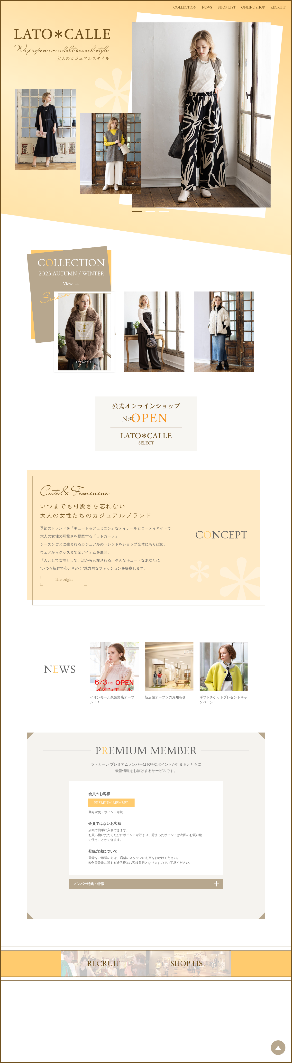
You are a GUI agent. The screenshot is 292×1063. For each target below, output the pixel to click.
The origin (64, 579)
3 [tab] (164, 211)
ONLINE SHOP (253, 7)
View (68, 284)
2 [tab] (150, 211)
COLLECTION (184, 7)
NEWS (207, 7)
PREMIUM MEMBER (111, 803)
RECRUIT (278, 7)
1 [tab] (137, 211)
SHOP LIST (227, 7)
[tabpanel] (201, 114)
